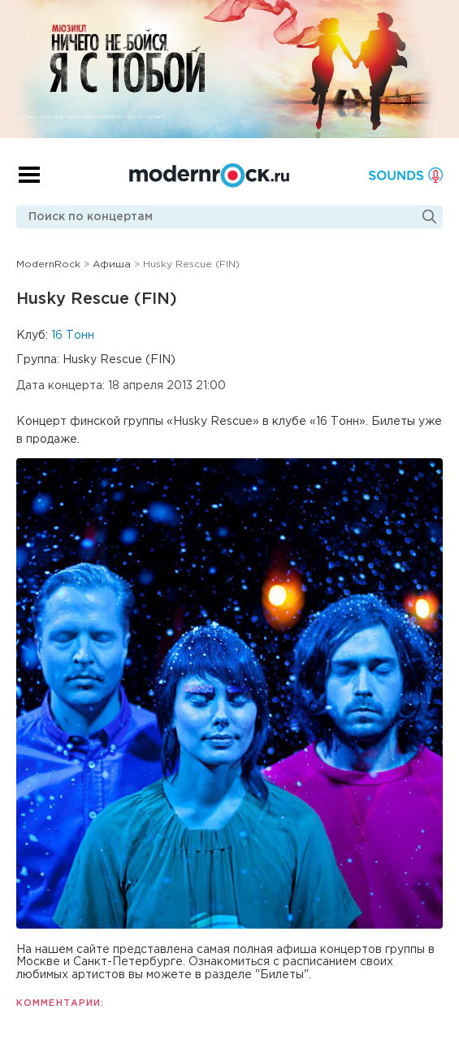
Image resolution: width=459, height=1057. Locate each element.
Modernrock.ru (209, 175)
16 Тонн (72, 335)
